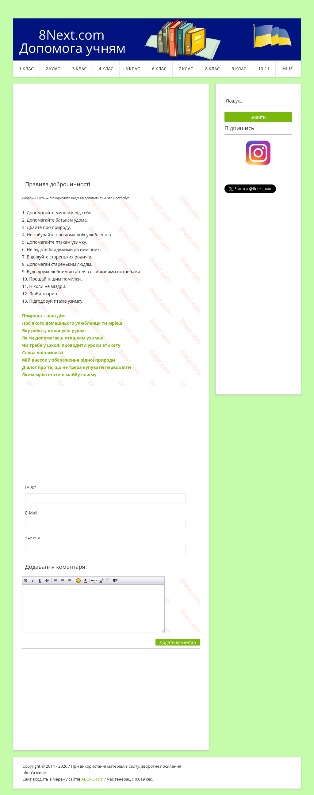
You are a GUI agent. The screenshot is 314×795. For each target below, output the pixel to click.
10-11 (264, 69)
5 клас (132, 69)
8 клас (212, 69)
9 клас (239, 69)
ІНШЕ (287, 69)
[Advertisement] (111, 136)
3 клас (79, 69)
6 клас (159, 69)
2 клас (53, 69)
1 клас (26, 69)
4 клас (106, 69)
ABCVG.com (93, 779)
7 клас (185, 69)
